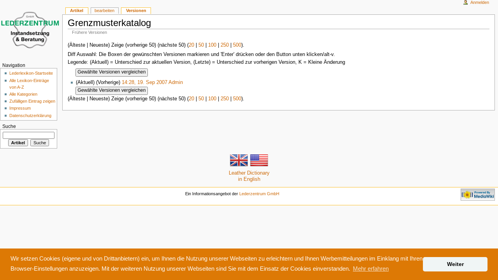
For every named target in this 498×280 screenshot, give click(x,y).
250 (225, 45)
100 (212, 45)
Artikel (76, 10)
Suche (9, 126)
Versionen (136, 10)
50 (201, 45)
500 (237, 45)
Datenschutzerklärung (30, 115)
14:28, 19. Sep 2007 (144, 82)
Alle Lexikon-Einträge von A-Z (29, 84)
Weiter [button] (455, 264)
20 (191, 45)
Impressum (20, 108)
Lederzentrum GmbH (259, 193)
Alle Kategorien (23, 94)
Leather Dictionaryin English (249, 169)
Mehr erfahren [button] (371, 268)
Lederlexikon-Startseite (31, 73)
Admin (175, 82)
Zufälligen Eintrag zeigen (32, 101)
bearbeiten (104, 10)
